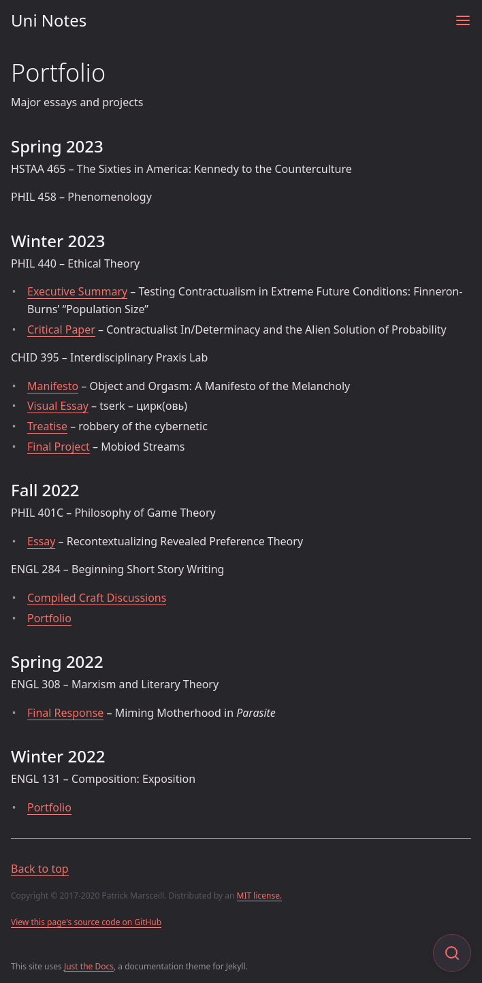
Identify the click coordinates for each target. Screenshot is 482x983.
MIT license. (260, 895)
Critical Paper (61, 329)
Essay (41, 541)
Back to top (40, 868)
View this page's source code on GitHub (86, 922)
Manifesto (52, 385)
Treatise (47, 426)
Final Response (65, 712)
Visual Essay (58, 405)
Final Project (58, 446)
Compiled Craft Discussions (96, 597)
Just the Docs (89, 966)
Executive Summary (77, 291)
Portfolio (49, 618)
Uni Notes (48, 20)
